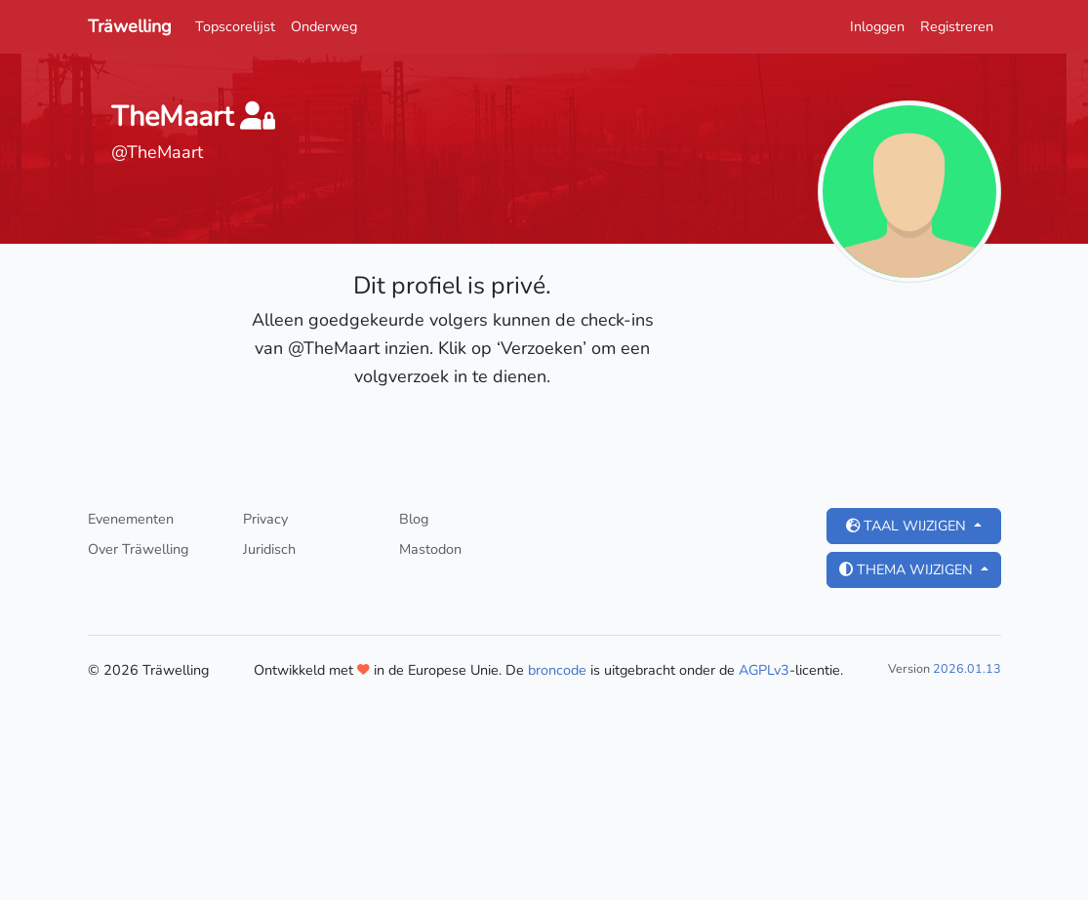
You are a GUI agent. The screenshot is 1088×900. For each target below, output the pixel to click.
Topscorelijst (235, 26)
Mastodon (430, 549)
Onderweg (324, 26)
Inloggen (877, 26)
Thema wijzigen (908, 569)
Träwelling (130, 26)
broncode (557, 670)
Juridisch (269, 549)
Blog (413, 518)
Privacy (265, 518)
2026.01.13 (967, 668)
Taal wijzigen (908, 525)
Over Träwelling (138, 549)
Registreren (956, 26)
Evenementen (131, 518)
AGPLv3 (764, 670)
